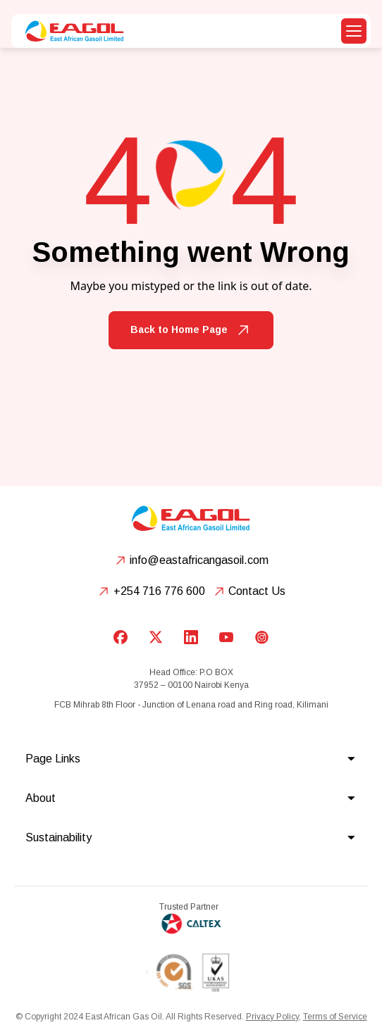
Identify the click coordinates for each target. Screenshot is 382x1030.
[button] (353, 31)
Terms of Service (335, 1017)
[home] (71, 31)
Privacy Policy (272, 1017)
